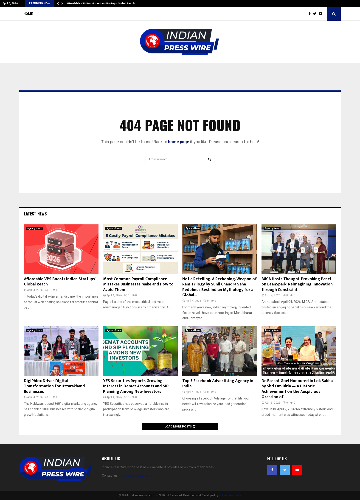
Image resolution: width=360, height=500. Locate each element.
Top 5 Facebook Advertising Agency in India (217, 383)
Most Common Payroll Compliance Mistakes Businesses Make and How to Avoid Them (138, 284)
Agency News (34, 228)
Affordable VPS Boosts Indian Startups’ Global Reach (100, 3)
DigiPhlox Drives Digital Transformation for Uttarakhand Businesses (54, 386)
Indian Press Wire (230, 495)
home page (178, 141)
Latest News (35, 214)
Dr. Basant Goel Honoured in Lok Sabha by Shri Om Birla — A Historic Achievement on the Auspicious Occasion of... (297, 388)
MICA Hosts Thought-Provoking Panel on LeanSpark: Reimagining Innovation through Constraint (297, 284)
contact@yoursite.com (135, 475)
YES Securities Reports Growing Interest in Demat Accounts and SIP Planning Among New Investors (136, 386)
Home (28, 14)
